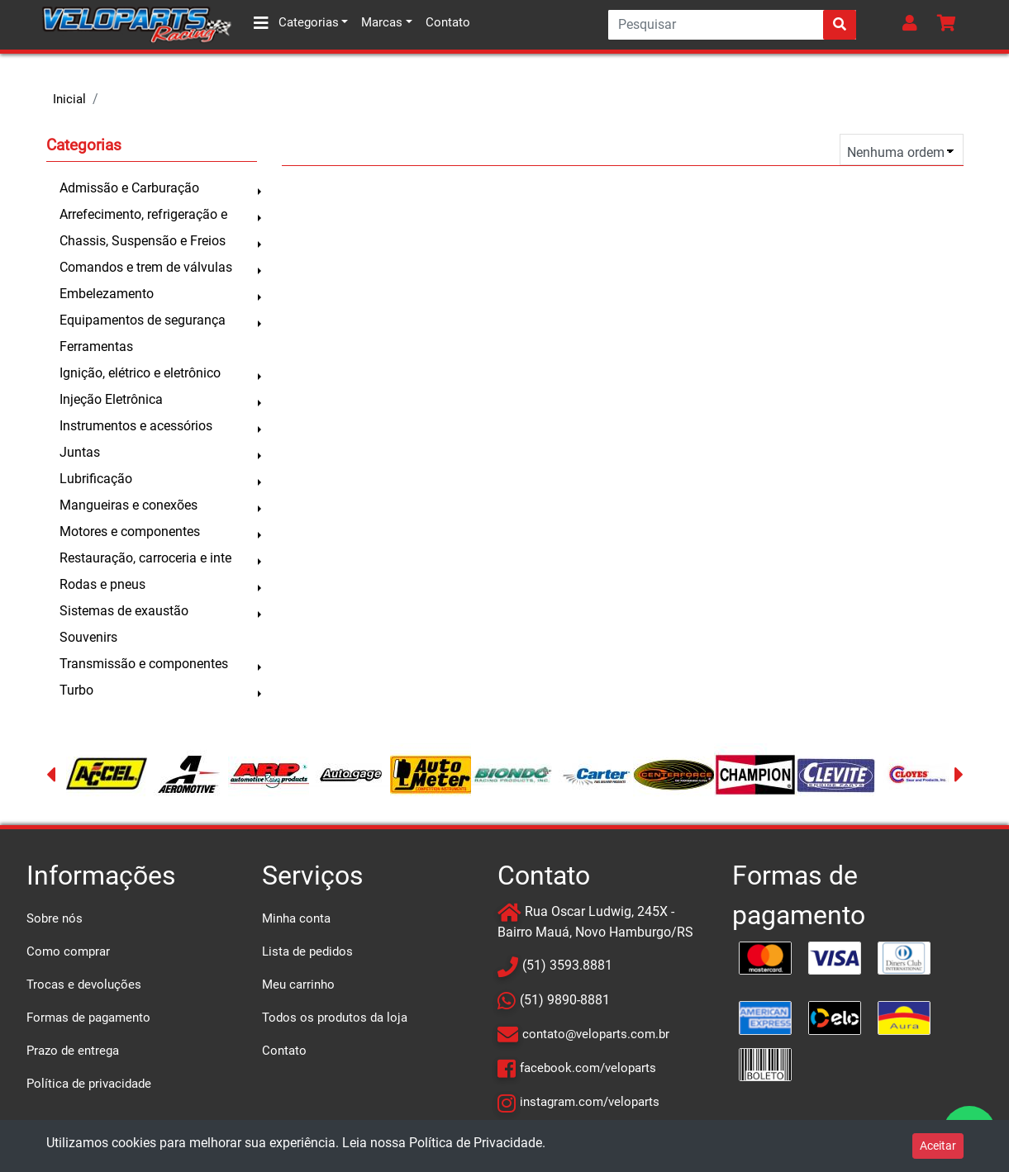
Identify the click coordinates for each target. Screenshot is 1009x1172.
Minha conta (296, 918)
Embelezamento (106, 293)
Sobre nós (54, 918)
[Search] (732, 25)
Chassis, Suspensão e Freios (142, 241)
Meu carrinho (298, 984)
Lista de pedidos (307, 951)
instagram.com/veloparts (589, 1101)
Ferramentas (96, 346)
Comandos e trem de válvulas (145, 267)
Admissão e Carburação (129, 188)
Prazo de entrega (72, 1050)
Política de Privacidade (475, 1143)
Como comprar (68, 951)
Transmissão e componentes (143, 663)
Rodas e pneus (102, 584)
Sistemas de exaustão (123, 611)
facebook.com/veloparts (588, 1067)
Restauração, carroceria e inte (145, 558)
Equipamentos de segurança (142, 320)
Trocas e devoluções (83, 984)
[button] (913, 25)
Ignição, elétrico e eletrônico (140, 373)
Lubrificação (95, 478)
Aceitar (938, 1145)
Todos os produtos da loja (334, 1017)
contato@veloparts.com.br (595, 1034)
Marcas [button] (381, 22)
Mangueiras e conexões (128, 505)
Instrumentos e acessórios (135, 426)
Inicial (69, 99)
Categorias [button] (296, 23)
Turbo (76, 690)
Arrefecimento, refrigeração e (143, 214)
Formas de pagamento (88, 1017)
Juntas (79, 452)
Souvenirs (88, 637)
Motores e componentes (129, 531)
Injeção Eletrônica (111, 399)
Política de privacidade (88, 1083)
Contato (448, 22)
